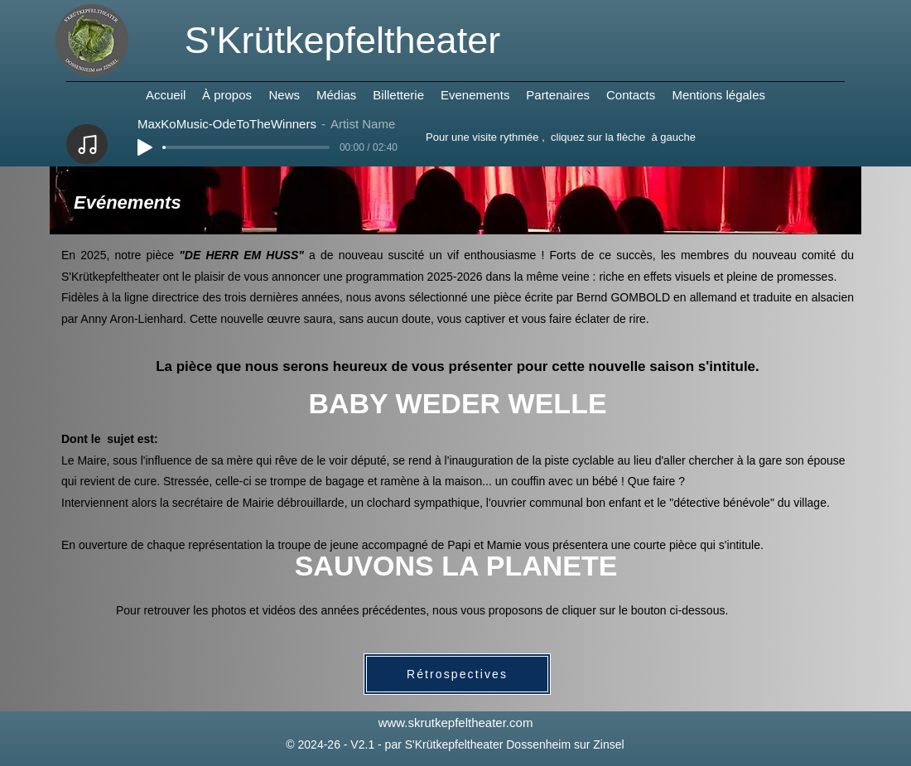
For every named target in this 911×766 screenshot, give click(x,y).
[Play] (144, 147)
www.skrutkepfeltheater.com (455, 722)
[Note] (87, 144)
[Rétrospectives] (457, 674)
